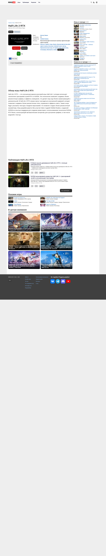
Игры (19, 2)
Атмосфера (43, 49)
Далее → (42, 172)
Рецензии (33, 2)
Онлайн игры (28, 279)
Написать (24, 48)
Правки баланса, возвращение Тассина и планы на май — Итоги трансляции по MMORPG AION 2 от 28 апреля (24, 247)
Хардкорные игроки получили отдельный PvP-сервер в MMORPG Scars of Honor (85, 65)
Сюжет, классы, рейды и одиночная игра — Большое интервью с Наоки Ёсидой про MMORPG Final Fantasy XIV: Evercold (56, 247)
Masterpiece (50, 49)
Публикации (26, 2)
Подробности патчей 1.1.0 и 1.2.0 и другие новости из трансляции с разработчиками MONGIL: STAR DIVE (56, 228)
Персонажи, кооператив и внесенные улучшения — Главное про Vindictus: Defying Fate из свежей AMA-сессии (55, 266)
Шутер (42, 35)
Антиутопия (65, 47)
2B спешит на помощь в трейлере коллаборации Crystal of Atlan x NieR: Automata (86, 108)
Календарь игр (28, 285)
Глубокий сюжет (58, 46)
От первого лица (57, 47)
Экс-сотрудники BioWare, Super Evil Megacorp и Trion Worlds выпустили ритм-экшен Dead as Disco (85, 104)
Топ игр (26, 281)
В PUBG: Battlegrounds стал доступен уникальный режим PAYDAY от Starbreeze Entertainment (84, 94)
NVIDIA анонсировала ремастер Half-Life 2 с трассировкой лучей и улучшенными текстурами (50, 177)
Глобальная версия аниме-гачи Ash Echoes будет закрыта (84, 99)
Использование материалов (42, 277)
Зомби (55, 49)
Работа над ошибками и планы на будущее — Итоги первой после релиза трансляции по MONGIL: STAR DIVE (22, 266)
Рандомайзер (28, 287)
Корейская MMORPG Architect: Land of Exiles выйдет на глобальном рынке (84, 69)
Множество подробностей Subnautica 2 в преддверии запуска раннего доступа (21, 229)
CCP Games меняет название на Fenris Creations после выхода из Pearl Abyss (86, 86)
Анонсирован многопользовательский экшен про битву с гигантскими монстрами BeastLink (85, 90)
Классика (50, 46)
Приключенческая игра (46, 47)
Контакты (38, 281)
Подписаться (16, 48)
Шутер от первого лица (46, 44)
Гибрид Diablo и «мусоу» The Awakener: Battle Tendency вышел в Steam (85, 116)
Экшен (46, 35)
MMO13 (26, 277)
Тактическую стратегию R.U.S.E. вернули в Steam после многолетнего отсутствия (84, 112)
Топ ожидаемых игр (29, 283)
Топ (39, 2)
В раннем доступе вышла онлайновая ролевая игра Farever (85, 73)
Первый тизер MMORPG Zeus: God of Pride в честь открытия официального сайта (85, 82)
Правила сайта (39, 279)
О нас (37, 283)
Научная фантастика (62, 44)
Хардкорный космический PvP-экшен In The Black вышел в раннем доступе (84, 78)
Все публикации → (66, 190)
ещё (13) (60, 49)
